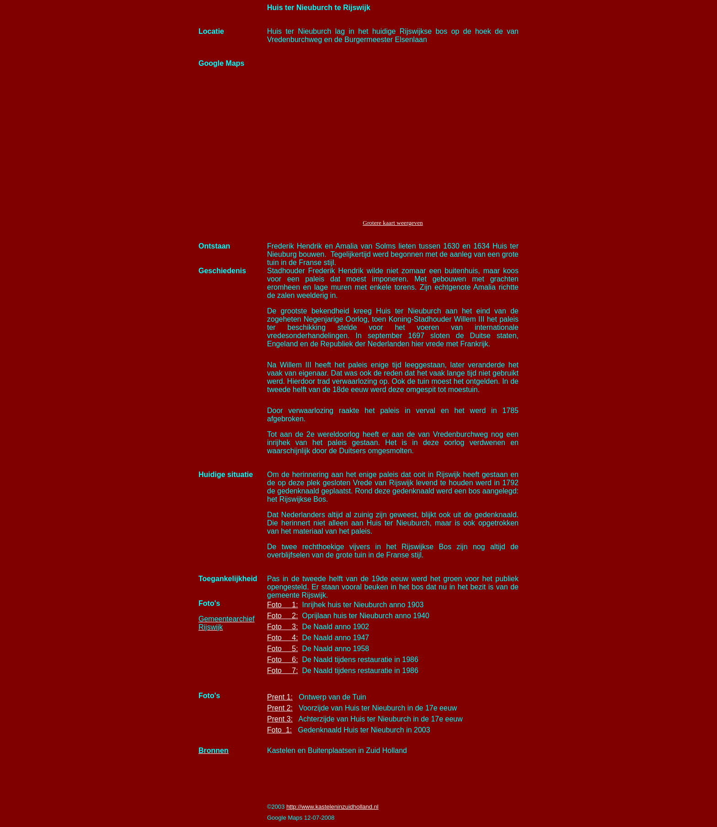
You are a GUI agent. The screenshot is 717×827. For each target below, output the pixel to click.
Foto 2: (282, 616)
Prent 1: (280, 697)
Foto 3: (282, 627)
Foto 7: (282, 670)
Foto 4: (282, 637)
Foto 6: (282, 659)
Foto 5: (282, 648)
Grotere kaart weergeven (393, 222)
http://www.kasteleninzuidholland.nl (332, 806)
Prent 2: (280, 708)
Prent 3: (280, 719)
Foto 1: (282, 605)
